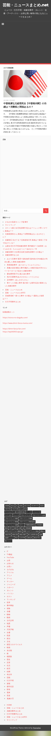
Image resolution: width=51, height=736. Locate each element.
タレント (10, 595)
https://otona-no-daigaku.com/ (15, 323)
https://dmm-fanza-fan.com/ (14, 334)
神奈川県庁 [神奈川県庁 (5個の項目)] (22, 540)
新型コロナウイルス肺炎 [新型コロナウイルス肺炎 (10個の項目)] (31, 536)
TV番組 (9, 559)
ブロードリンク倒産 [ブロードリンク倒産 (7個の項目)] (26, 523)
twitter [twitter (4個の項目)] (8, 514)
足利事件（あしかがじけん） (18, 285)
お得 (8, 565)
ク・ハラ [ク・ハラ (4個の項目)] (29, 517)
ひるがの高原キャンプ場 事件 (16, 227)
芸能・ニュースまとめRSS (15, 298)
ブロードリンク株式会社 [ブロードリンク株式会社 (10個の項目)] (27, 527)
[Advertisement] (25, 50)
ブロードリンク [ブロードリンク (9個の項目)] (26, 520)
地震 (8, 628)
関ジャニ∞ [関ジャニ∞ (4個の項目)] (8, 546)
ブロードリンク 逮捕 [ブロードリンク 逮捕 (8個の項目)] (11, 530)
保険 (8, 613)
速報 (8, 688)
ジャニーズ (11, 589)
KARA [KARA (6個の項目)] (21, 511)
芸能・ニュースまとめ (13, 295)
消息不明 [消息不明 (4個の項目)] (8, 540)
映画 (8, 652)
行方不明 (10, 685)
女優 (8, 637)
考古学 (9, 679)
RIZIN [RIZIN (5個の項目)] (42, 511)
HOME (9, 710)
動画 (8, 622)
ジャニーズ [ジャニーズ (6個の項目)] (36, 517)
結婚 (8, 676)
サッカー (10, 586)
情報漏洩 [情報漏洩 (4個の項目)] (28, 533)
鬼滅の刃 (10, 703)
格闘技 (9, 661)
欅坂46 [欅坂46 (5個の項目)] (42, 536)
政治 (8, 643)
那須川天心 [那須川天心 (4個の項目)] (37, 543)
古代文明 (10, 625)
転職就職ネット (9, 317)
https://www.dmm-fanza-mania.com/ (17, 328)
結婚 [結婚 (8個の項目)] (40, 540)
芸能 (8, 682)
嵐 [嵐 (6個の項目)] (23, 533)
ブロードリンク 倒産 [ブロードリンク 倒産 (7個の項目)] (11, 523)
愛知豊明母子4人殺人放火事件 (18, 279)
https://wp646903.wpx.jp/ (13, 337)
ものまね (10, 574)
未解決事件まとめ (12, 260)
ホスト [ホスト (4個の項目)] (22, 530)
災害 (8, 667)
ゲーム (9, 583)
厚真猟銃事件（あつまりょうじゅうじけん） (24, 270)
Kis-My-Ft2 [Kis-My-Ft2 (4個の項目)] (35, 511)
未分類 (9, 655)
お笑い (9, 571)
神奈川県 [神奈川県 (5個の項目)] (15, 540)
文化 (8, 646)
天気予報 (10, 634)
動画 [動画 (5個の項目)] (6, 533)
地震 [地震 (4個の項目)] (15, 533)
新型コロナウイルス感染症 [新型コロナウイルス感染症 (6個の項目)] (13, 536)
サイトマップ (10, 230)
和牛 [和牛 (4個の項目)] (10, 533)
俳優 (8, 616)
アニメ (9, 580)
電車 (8, 697)
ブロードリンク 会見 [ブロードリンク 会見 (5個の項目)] (38, 520)
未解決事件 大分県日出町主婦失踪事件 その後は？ (24, 257)
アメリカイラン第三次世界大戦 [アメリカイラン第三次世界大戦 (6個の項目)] (15, 517)
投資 (8, 640)
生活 (8, 670)
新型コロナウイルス (14, 649)
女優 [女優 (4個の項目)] (19, 533)
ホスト (9, 601)
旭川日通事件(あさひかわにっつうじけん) (23, 282)
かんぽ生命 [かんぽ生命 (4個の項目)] (23, 514)
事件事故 (10, 610)
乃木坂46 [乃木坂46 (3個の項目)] (39, 530)
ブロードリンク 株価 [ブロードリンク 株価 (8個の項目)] (11, 527)
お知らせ (10, 568)
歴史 (8, 664)
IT (7, 556)
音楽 (8, 700)
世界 (8, 607)
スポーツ (10, 592)
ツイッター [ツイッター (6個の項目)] (8, 520)
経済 (8, 673)
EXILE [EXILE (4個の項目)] (12, 511)
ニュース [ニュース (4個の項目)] (16, 520)
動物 (8, 619)
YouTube (10, 562)
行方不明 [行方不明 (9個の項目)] (22, 543)
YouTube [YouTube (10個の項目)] (15, 514)
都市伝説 (10, 691)
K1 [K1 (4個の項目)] (17, 511)
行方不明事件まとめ (13, 307)
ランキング (11, 604)
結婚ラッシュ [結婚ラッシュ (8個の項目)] (9, 543)
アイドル (10, 577)
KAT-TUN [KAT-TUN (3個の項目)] (27, 511)
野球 (8, 694)
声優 (8, 631)
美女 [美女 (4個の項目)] (16, 543)
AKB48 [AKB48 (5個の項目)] (7, 511)
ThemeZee (37, 733)
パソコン (10, 598)
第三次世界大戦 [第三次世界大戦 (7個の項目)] (33, 540)
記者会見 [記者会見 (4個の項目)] (29, 543)
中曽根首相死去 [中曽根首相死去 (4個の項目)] (30, 530)
